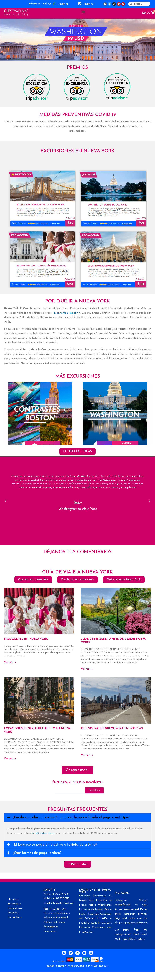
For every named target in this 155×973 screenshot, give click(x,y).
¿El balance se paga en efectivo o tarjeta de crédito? (54, 844)
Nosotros (13, 899)
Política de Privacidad (55, 918)
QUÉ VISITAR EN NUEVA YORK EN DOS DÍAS (112, 728)
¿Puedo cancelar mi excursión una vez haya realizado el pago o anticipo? (70, 817)
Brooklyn (74, 313)
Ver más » (10, 662)
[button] (83, 11)
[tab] (77, 817)
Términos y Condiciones (56, 913)
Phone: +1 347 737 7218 (56, 894)
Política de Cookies (54, 922)
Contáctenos (15, 917)
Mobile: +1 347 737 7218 (56, 898)
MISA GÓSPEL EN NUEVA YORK (26, 638)
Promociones (15, 908)
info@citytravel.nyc (40, 4)
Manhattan (61, 313)
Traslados (13, 913)
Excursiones (14, 904)
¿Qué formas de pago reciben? (37, 853)
